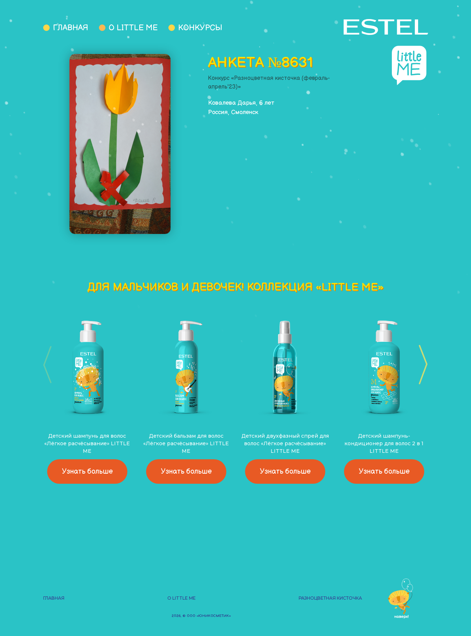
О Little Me (133, 28)
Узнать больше (87, 471)
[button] (420, 364)
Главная (70, 28)
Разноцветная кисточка (330, 598)
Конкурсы (200, 28)
